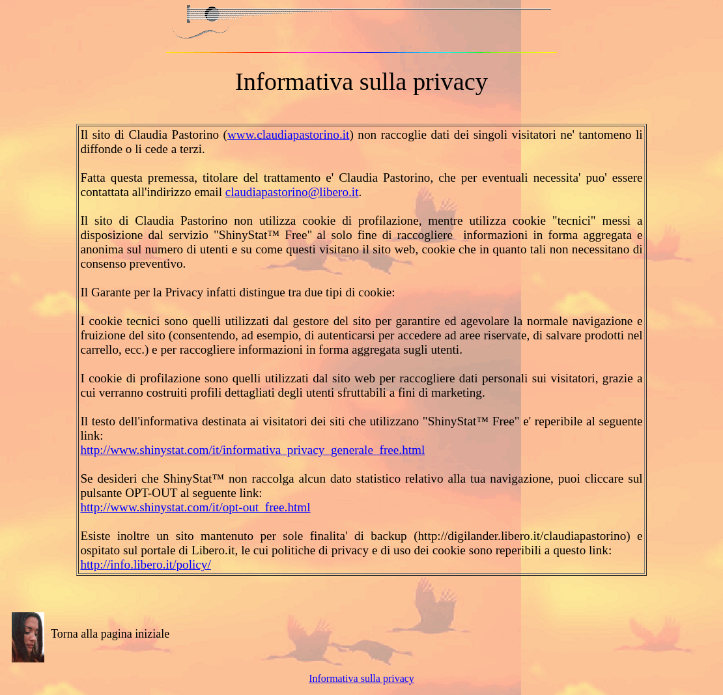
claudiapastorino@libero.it (292, 192)
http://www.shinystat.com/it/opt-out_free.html (195, 507)
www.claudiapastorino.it (288, 134)
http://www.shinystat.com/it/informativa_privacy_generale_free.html (252, 450)
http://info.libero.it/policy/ (145, 564)
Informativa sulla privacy (361, 678)
